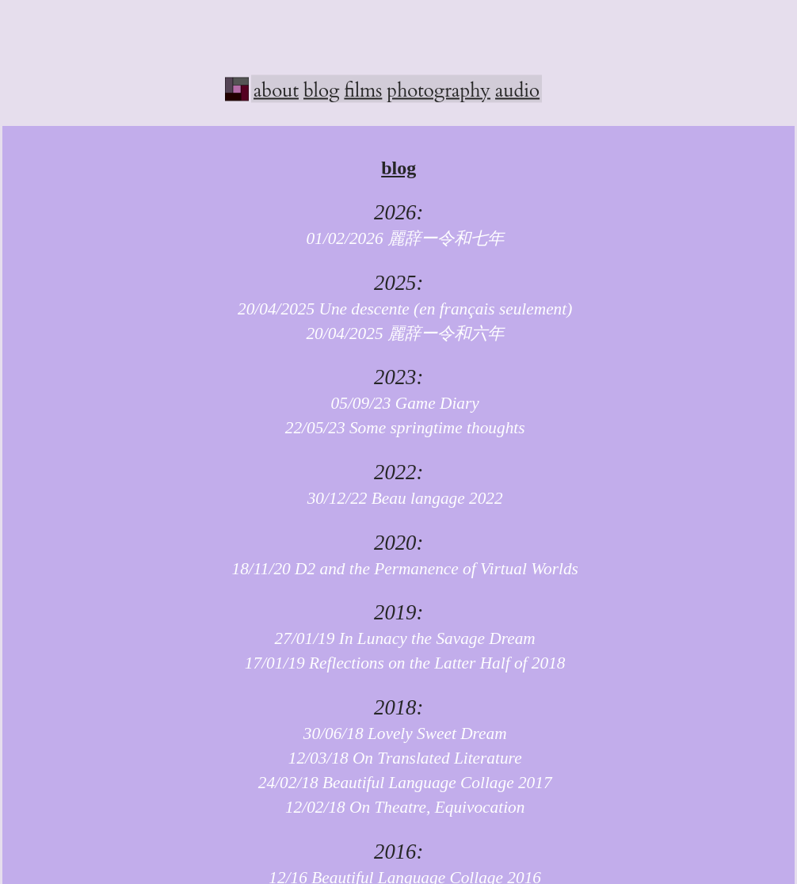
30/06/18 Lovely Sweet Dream (399, 733)
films (363, 90)
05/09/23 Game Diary (398, 403)
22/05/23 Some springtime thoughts (399, 427)
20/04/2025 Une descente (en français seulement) (398, 308)
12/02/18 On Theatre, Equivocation (399, 807)
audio (517, 90)
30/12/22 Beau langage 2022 (399, 498)
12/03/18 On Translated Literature (399, 758)
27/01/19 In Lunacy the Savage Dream (399, 638)
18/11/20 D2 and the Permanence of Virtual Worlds (398, 568)
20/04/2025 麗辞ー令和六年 (398, 333)
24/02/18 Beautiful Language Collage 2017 (399, 782)
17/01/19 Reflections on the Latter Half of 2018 (399, 663)
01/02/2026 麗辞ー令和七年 (398, 238)
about (276, 90)
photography (438, 90)
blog (321, 90)
